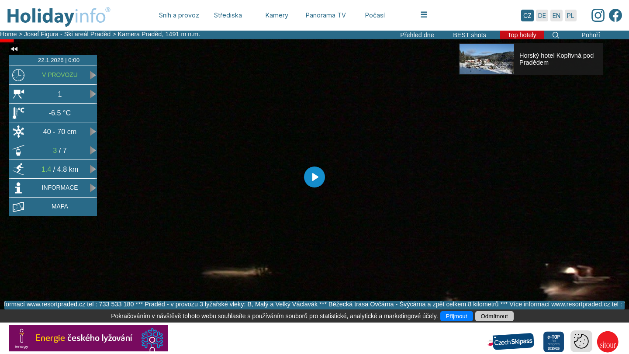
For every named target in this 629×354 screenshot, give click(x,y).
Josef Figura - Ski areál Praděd (67, 34)
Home (8, 34)
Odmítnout (494, 316)
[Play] (314, 177)
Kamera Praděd (140, 34)
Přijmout (456, 316)
